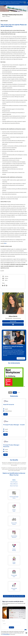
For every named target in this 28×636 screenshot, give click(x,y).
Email (3, 620)
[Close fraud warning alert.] (27, 2)
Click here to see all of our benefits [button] (14, 596)
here (25, 2)
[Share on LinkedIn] (2, 286)
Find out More (21, 358)
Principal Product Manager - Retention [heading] (11, 445)
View (5, 414)
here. (5, 243)
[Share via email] (6, 286)
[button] (26, 633)
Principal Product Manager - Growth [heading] (14, 424)
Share (3, 283)
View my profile (13, 321)
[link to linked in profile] (13, 324)
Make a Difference (14, 483)
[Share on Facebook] (4, 286)
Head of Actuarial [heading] (8, 404)
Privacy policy (5, 634)
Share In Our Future (14, 485)
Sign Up (11, 627)
